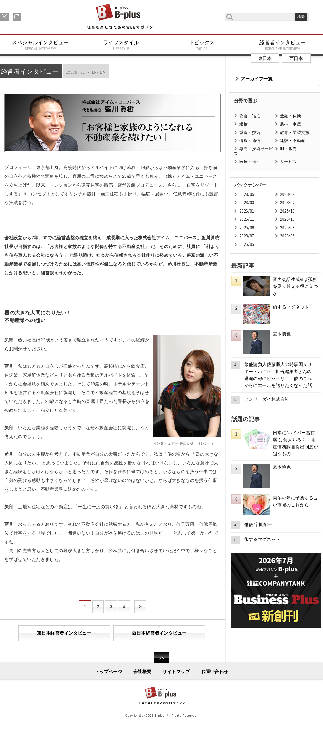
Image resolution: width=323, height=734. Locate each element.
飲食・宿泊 (249, 116)
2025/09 (246, 227)
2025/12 (287, 211)
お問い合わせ (214, 671)
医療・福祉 (249, 161)
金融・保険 (290, 116)
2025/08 (287, 227)
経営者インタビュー (282, 45)
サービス (288, 161)
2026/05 (246, 194)
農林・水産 (290, 124)
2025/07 (246, 236)
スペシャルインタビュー (40, 45)
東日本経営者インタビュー (64, 633)
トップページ (108, 671)
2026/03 (246, 202)
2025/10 (287, 219)
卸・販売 (288, 148)
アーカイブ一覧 (257, 79)
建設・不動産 (292, 140)
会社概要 (142, 671)
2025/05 (246, 244)
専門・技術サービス (253, 151)
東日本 (265, 58)
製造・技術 (249, 132)
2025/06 (287, 236)
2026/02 (287, 202)
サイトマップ (176, 671)
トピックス (202, 45)
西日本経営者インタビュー (159, 633)
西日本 (296, 58)
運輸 (243, 124)
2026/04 (287, 194)
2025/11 (246, 219)
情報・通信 (249, 140)
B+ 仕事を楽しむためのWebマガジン (119, 17)
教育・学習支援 (295, 132)
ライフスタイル (121, 45)
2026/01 (246, 211)
